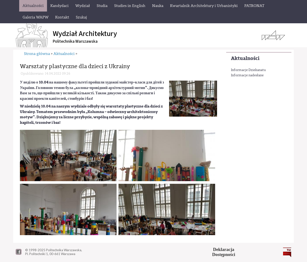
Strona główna (37, 53)
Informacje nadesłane (247, 75)
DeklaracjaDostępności (223, 252)
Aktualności (245, 58)
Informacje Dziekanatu (248, 70)
